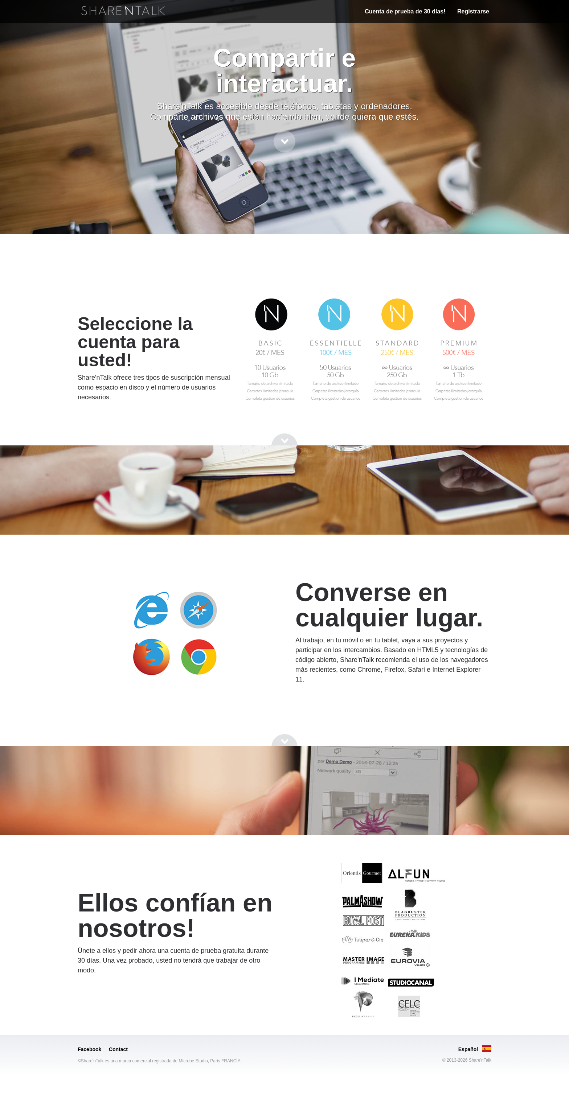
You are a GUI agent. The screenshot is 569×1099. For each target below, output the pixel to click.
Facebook (89, 1049)
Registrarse (473, 11)
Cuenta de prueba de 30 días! (405, 11)
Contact (118, 1049)
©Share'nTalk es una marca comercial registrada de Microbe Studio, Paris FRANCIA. (160, 1060)
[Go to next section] (284, 141)
